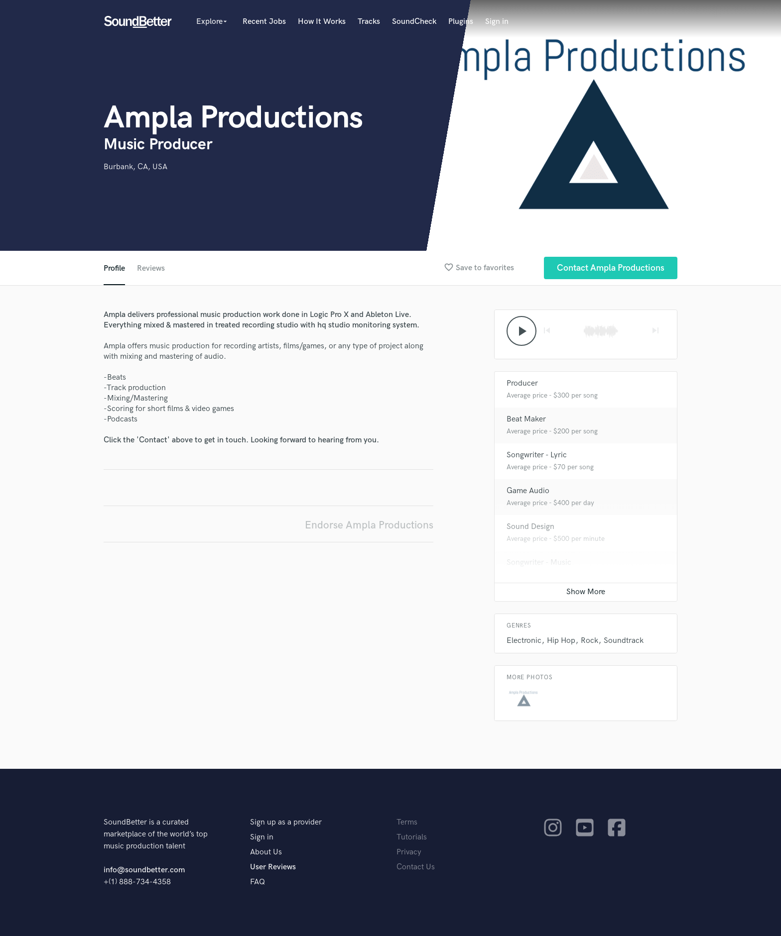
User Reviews (273, 867)
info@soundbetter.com (144, 870)
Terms (406, 822)
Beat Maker (526, 419)
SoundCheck (414, 21)
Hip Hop (561, 640)
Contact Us (415, 867)
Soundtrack (624, 640)
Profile (114, 268)
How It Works (322, 21)
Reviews (151, 268)
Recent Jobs (264, 21)
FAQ (257, 882)
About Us (266, 852)
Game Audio (528, 491)
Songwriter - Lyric (537, 455)
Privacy (408, 852)
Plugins (460, 21)
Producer (522, 383)
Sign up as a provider (286, 822)
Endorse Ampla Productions (369, 525)
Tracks (369, 21)
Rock (589, 640)
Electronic (524, 640)
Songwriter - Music (539, 562)
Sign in (497, 21)
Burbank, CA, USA (135, 167)
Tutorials (411, 837)
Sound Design (530, 526)
